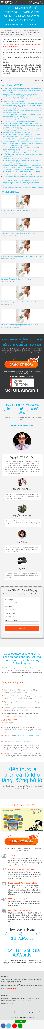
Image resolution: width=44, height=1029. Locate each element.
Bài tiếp (39, 81)
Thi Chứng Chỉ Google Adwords (24, 30)
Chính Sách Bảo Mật (9, 1021)
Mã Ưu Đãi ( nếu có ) (11, 629)
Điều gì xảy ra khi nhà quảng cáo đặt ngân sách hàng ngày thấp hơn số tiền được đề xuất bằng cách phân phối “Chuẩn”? (22, 190)
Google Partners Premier (23, 751)
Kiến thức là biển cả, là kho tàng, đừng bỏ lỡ (22, 783)
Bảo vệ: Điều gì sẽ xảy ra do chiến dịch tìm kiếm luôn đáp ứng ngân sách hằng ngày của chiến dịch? (21, 166)
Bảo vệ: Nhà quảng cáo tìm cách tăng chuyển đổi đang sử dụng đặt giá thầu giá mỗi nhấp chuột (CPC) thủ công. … (21, 117)
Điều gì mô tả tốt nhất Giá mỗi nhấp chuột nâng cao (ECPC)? (21, 94)
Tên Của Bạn (9, 609)
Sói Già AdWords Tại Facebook (25, 1027)
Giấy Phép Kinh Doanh (34, 1021)
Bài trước (6, 81)
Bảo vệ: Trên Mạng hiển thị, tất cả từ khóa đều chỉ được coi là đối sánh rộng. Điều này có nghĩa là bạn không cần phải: (22, 139)
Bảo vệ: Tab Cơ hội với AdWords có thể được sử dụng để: (20, 123)
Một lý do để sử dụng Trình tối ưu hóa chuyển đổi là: (18, 182)
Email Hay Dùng (10, 622)
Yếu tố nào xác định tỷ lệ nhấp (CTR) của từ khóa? (17, 136)
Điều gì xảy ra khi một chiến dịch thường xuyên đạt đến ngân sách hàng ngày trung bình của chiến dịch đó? (22, 157)
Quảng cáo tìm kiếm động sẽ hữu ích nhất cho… (17, 164)
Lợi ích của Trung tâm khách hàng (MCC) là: (16, 103)
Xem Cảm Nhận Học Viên (22, 434)
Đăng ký (22, 637)
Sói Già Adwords (6, 30)
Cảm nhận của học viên (19, 919)
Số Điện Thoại (9, 615)
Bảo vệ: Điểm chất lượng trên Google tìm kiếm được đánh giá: (21, 187)
